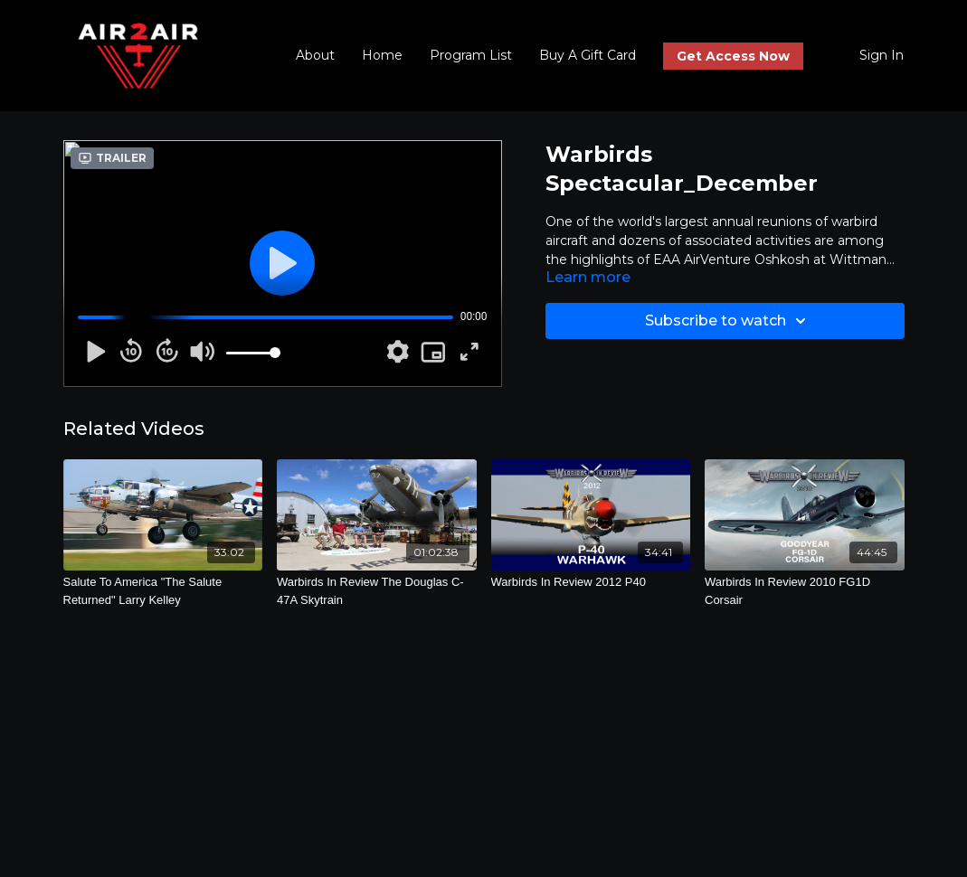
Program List (471, 55)
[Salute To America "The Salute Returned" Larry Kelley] (163, 590)
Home (382, 55)
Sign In (881, 55)
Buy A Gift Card (587, 55)
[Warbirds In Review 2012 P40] (591, 582)
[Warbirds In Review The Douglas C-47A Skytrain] (377, 590)
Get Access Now (733, 56)
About (315, 55)
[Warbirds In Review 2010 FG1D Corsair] (805, 590)
